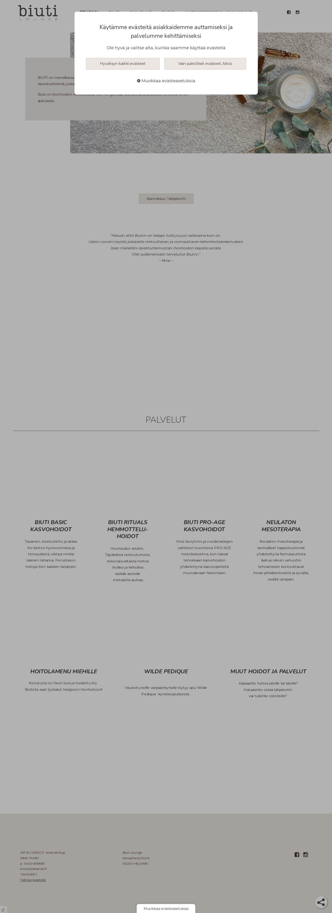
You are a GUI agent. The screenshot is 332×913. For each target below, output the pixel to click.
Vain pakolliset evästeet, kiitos (205, 63)
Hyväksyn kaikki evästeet (123, 63)
